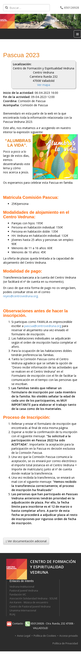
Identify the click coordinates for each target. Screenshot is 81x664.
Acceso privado (68, 635)
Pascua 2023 (21, 55)
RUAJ (12, 614)
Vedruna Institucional (22, 586)
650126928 (69, 8)
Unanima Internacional (23, 610)
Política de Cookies (45, 635)
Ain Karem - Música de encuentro (29, 602)
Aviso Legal (23, 635)
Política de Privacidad (65, 643)
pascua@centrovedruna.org (42, 326)
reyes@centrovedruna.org (20, 296)
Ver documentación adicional (26, 541)
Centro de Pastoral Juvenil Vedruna (30, 606)
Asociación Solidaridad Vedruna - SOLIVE (33, 598)
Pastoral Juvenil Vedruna (24, 590)
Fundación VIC (18, 594)
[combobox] (26, 7)
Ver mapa (43, 85)
